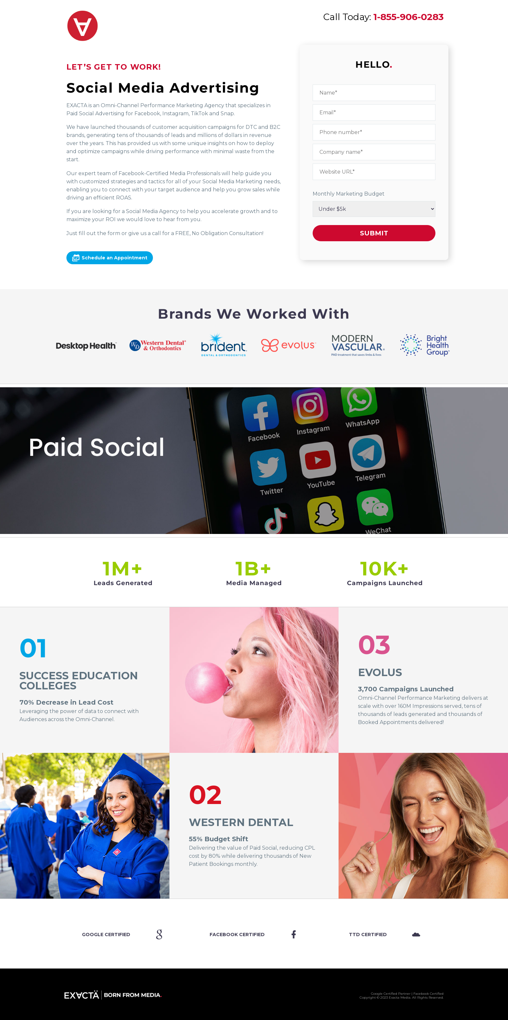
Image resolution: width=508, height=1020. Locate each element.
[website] (374, 172)
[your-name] (374, 93)
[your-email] (374, 112)
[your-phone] (374, 132)
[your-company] (374, 152)
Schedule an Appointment (109, 257)
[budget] (374, 209)
